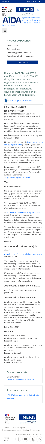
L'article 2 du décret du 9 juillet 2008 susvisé (23, 254)
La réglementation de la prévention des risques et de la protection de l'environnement (22, 17)
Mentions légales (19, 427)
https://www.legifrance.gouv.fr (17, 177)
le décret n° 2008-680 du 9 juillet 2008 (23, 212)
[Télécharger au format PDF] (18, 100)
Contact (7, 427)
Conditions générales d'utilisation (16, 430)
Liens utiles (36, 430)
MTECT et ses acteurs (16, 395)
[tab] (4, 30)
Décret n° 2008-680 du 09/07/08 (20, 379)
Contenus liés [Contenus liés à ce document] (22, 62)
